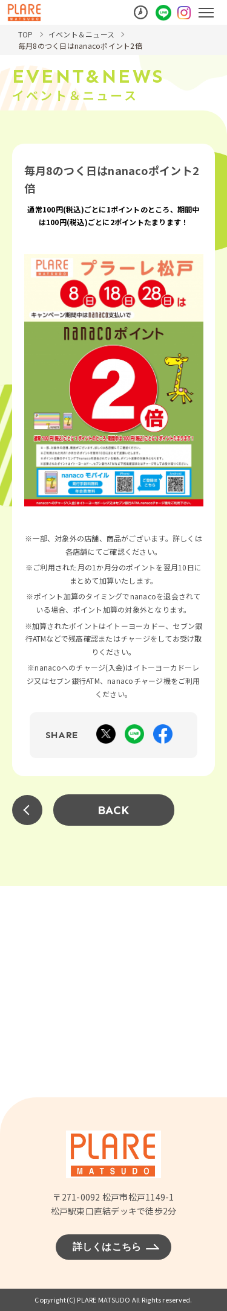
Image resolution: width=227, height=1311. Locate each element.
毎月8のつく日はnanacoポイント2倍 (80, 45)
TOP (25, 34)
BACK (113, 810)
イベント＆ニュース (81, 34)
